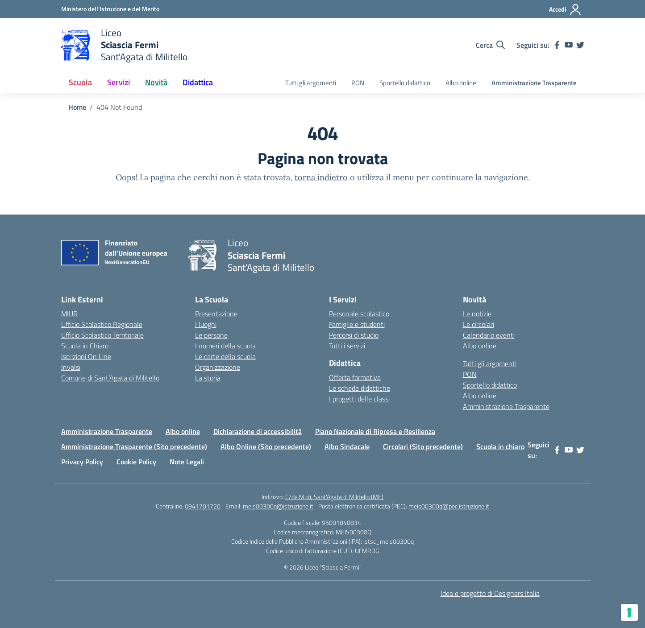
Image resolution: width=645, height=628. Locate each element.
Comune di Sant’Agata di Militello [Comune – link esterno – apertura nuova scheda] (110, 377)
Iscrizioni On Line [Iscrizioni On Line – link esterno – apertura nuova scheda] (86, 356)
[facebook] (557, 45)
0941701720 (203, 506)
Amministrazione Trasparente (534, 83)
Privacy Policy (82, 461)
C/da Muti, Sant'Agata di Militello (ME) (334, 496)
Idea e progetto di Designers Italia (490, 593)
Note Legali (187, 461)
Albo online (460, 83)
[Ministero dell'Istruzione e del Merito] (110, 8)
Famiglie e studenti (357, 324)
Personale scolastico (359, 313)
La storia (208, 377)
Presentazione (216, 313)
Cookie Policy (136, 461)
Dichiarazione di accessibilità (257, 431)
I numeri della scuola (225, 345)
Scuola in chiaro (500, 446)
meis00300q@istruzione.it (278, 506)
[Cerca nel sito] (490, 45)
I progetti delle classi (359, 398)
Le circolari (478, 324)
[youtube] (569, 45)
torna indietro (321, 177)
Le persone (211, 335)
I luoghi (205, 324)
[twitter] (580, 45)
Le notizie (477, 313)
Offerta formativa (355, 377)
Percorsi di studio (354, 335)
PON (357, 83)
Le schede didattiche (359, 388)
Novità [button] (156, 82)
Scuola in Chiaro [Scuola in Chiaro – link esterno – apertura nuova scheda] (84, 345)
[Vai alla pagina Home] (77, 107)
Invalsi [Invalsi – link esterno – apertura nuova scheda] (70, 367)
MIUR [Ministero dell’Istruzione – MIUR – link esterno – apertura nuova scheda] (69, 313)
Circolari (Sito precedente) (423, 446)
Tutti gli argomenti (310, 83)
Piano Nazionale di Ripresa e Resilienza (375, 431)
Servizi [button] (118, 82)
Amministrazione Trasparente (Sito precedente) (134, 446)
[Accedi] (565, 9)
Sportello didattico (404, 83)
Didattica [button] (198, 82)
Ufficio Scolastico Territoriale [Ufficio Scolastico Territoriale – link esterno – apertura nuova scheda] (102, 335)
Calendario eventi (489, 335)
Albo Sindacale (347, 446)
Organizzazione (217, 367)
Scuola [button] (80, 82)
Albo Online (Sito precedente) (266, 446)
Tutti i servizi (347, 345)
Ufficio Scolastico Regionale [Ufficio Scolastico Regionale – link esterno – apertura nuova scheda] (101, 324)
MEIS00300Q (353, 532)
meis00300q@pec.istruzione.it (448, 506)
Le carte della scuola (225, 356)
